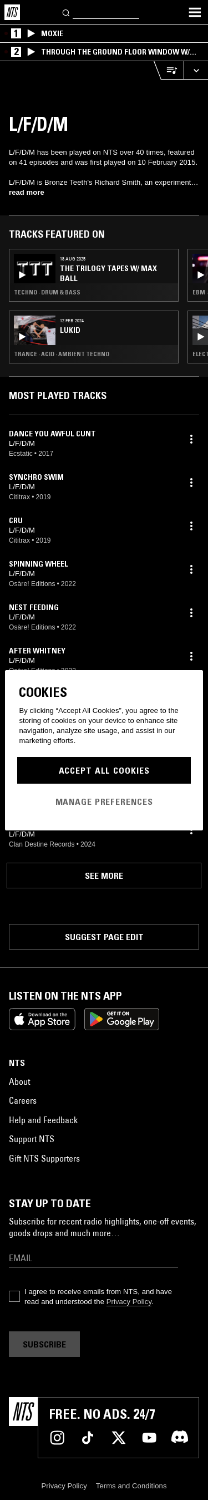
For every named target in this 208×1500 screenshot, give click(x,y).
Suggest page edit (104, 936)
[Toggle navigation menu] (195, 12)
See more (104, 875)
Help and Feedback (43, 1119)
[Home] (12, 12)
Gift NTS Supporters (44, 1158)
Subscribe (44, 1344)
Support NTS (31, 1138)
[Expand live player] (196, 70)
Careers (23, 1100)
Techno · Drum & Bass (47, 292)
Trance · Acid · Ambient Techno (61, 354)
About (19, 1081)
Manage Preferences (104, 801)
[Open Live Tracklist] (169, 70)
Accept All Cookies (104, 770)
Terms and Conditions (131, 1486)
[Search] (66, 12)
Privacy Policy (128, 1301)
